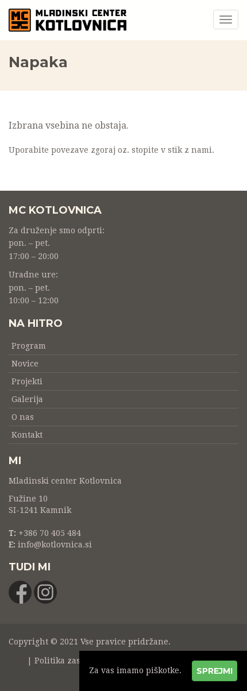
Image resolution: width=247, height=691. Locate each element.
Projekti (27, 381)
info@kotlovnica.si (55, 544)
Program (28, 345)
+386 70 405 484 (49, 533)
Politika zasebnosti (72, 660)
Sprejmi (214, 671)
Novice (24, 363)
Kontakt (27, 434)
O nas (22, 417)
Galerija (27, 399)
